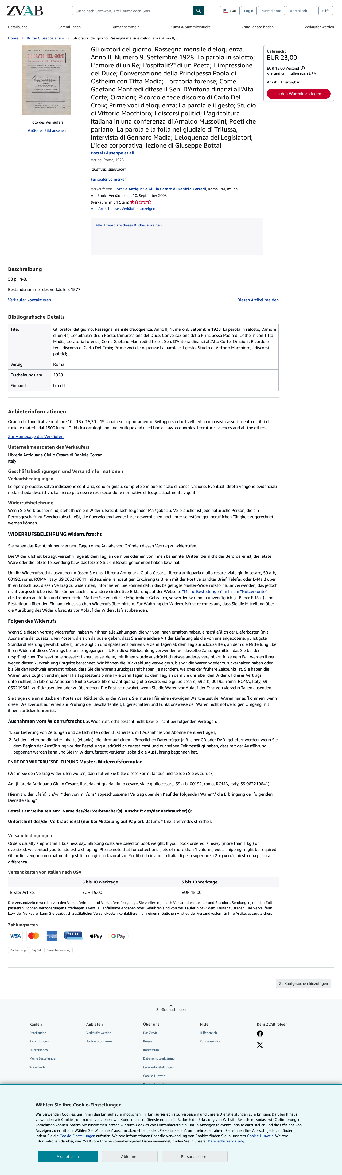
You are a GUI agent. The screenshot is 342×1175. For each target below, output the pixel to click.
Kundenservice (210, 1041)
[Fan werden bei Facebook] (260, 1034)
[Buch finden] (198, 10)
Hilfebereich (208, 1033)
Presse (147, 1041)
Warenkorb (37, 1067)
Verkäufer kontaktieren (29, 299)
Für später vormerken (108, 179)
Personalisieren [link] (195, 1156)
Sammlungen (69, 27)
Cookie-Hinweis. (260, 1135)
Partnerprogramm (99, 1041)
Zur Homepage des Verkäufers (36, 436)
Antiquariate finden (257, 27)
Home (13, 38)
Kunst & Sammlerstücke (190, 27)
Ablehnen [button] (130, 1156)
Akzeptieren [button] (68, 1156)
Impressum (151, 1050)
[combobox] (132, 10)
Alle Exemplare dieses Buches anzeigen (128, 225)
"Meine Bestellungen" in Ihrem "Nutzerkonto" (224, 591)
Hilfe (325, 11)
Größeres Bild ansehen (47, 130)
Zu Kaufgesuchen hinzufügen (303, 983)
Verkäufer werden (319, 27)
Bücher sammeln (125, 27)
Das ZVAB (150, 1033)
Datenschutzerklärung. (226, 1141)
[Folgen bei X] (260, 1046)
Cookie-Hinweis (154, 1076)
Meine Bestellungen (43, 1058)
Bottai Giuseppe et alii (45, 38)
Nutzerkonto (271, 11)
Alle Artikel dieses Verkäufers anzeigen (123, 208)
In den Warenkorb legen (298, 93)
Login (248, 11)
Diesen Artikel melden (258, 299)
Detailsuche (17, 27)
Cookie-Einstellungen (77, 1135)
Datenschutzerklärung (159, 1058)
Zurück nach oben (171, 1009)
